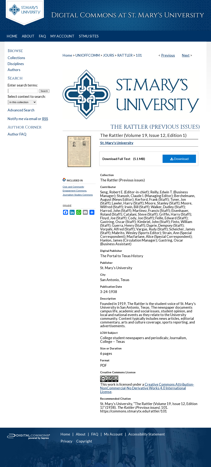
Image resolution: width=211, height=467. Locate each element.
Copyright (84, 441)
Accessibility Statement (146, 434)
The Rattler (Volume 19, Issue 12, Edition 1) (143, 135)
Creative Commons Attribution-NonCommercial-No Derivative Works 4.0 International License (147, 388)
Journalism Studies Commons (78, 195)
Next (186, 55)
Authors (14, 70)
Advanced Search (21, 110)
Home (67, 55)
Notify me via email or (28, 119)
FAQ (94, 434)
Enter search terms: (23, 85)
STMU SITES (88, 36)
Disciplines (16, 64)
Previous (168, 55)
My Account (113, 434)
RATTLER (124, 55)
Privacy (66, 441)
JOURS (108, 55)
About (81, 434)
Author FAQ (17, 134)
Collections (16, 58)
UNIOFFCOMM (87, 55)
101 (139, 55)
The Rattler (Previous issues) (155, 127)
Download (179, 159)
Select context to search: (27, 96)
